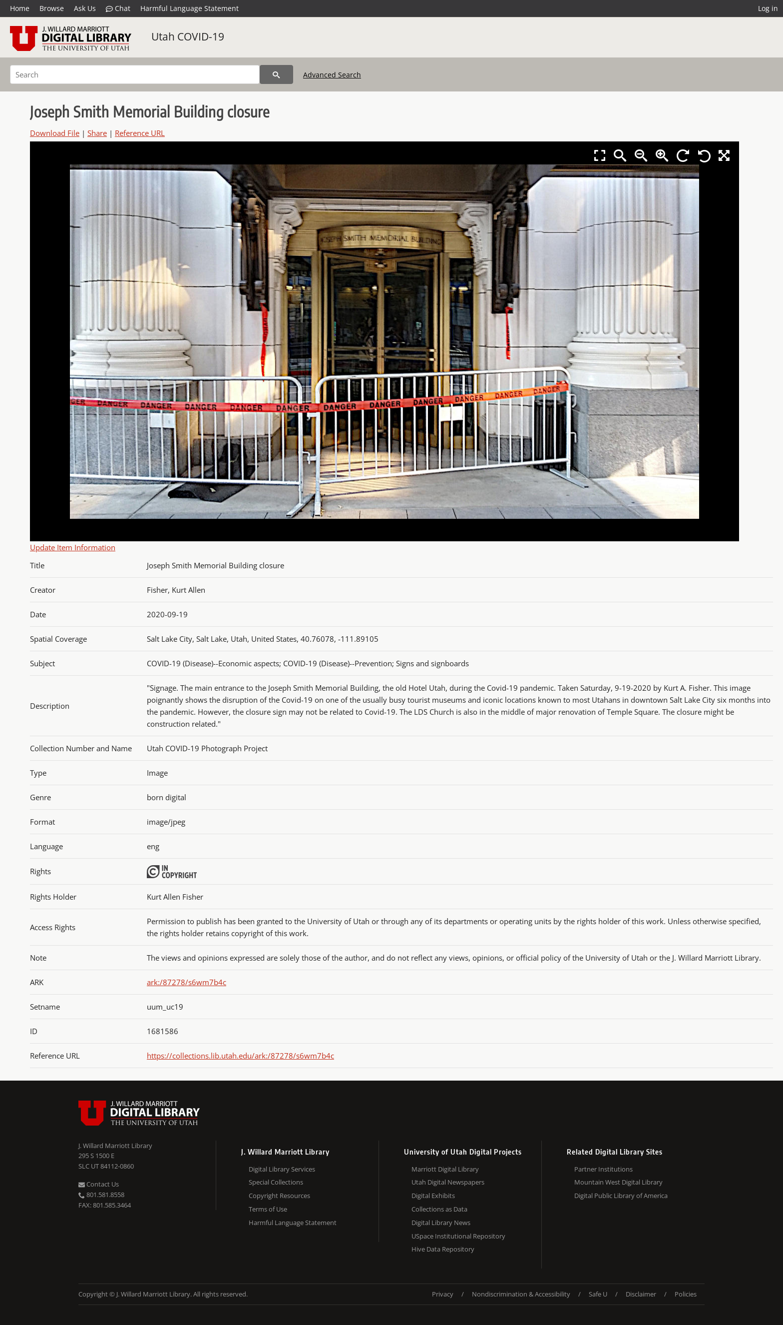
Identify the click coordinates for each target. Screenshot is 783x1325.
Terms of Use (268, 1209)
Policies (686, 1294)
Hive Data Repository (442, 1249)
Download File (54, 133)
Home (19, 8)
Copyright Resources (279, 1195)
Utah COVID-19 (187, 36)
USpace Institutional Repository (458, 1236)
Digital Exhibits (433, 1195)
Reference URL (140, 133)
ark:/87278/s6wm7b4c (186, 982)
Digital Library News (440, 1222)
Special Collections (276, 1182)
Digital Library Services (282, 1169)
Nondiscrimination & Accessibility (521, 1294)
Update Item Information (72, 547)
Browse (51, 8)
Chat (118, 8)
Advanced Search (332, 74)
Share (97, 133)
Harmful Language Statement (189, 8)
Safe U (598, 1294)
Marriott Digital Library (445, 1169)
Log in (768, 8)
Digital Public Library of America (621, 1195)
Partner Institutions (603, 1169)
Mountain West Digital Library (618, 1182)
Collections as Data (439, 1209)
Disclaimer (641, 1294)
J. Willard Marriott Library (115, 1145)
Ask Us (85, 8)
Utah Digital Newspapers (447, 1182)
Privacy (442, 1294)
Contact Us (98, 1184)
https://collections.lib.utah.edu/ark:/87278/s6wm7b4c (240, 1056)
